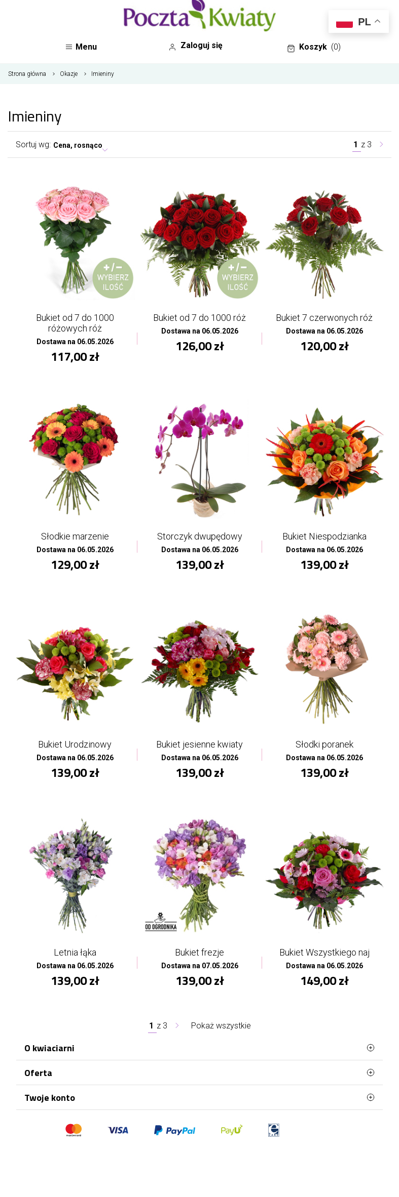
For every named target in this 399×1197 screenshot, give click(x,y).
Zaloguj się (195, 45)
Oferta (199, 1072)
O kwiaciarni (199, 1048)
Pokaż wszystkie (221, 1025)
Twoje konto (199, 1097)
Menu (81, 47)
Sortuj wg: (33, 144)
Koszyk (314, 47)
